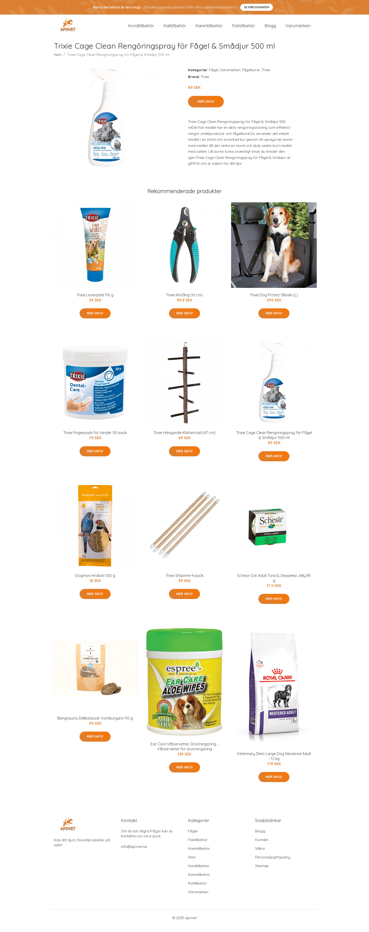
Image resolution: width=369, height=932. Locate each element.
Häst (192, 863)
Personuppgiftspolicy (272, 863)
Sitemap (262, 872)
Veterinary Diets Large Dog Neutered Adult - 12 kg (274, 762)
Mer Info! (206, 107)
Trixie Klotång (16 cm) (184, 300)
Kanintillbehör (209, 28)
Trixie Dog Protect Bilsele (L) (274, 300)
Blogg (270, 28)
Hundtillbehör (141, 28)
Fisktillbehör (243, 28)
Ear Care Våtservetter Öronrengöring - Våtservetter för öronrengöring (184, 752)
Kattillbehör (175, 28)
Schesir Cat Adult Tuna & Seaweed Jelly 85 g (274, 584)
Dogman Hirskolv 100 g (95, 581)
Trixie (266, 76)
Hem (57, 61)
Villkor (260, 854)
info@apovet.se (134, 852)
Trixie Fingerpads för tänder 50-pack (95, 438)
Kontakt (261, 846)
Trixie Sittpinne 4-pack (184, 581)
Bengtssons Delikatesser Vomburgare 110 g (95, 724)
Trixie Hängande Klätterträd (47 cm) (184, 438)
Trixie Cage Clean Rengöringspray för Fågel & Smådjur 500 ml (274, 441)
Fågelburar (251, 76)
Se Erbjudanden (256, 7)
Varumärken (297, 28)
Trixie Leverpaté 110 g (95, 300)
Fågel (213, 76)
